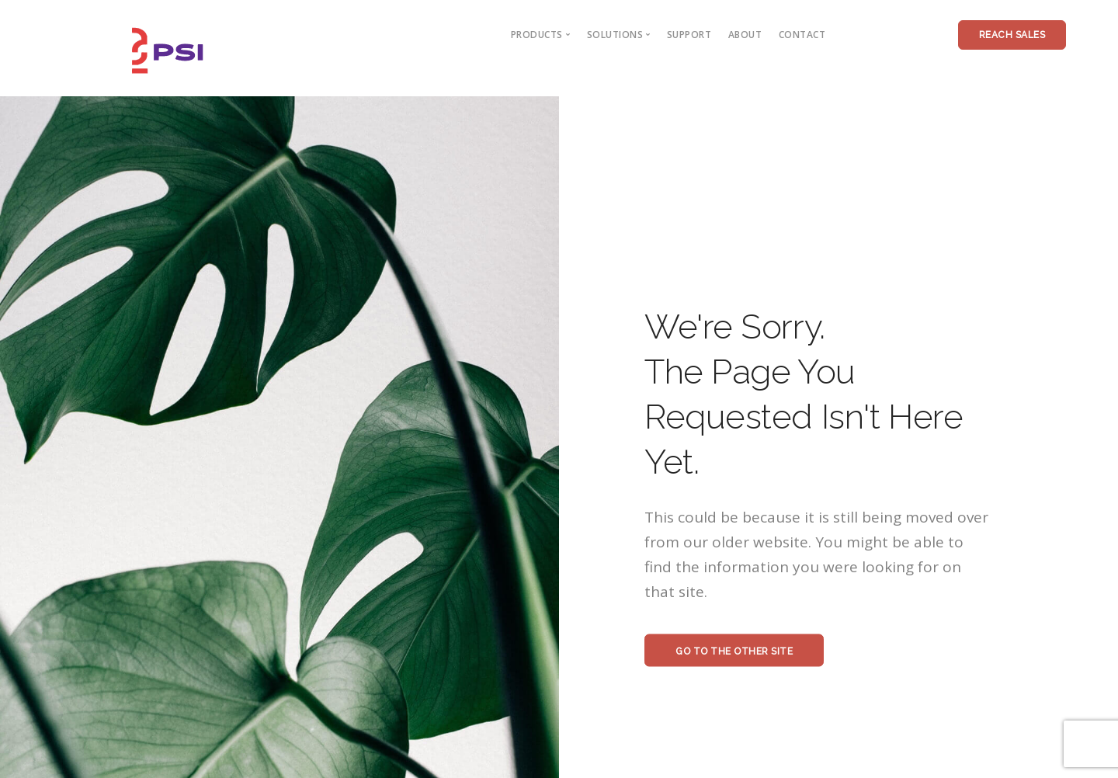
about (745, 34)
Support (689, 34)
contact (802, 34)
